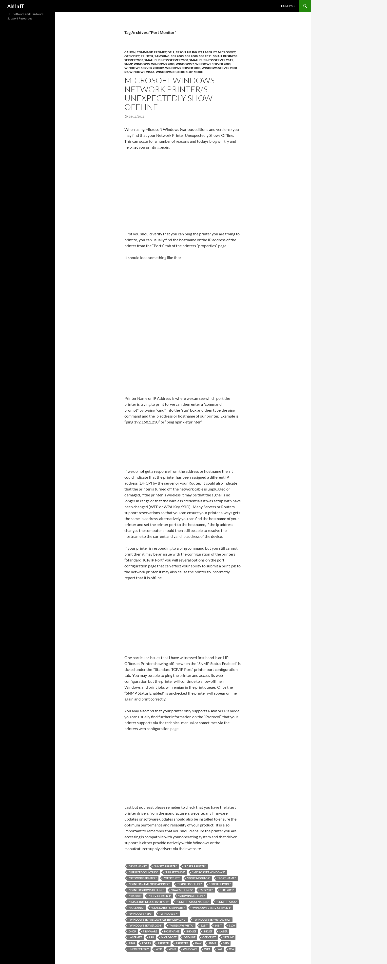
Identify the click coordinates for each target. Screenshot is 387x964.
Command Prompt (151, 52)
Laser (223, 931)
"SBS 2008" (206, 890)
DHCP (132, 931)
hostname (171, 931)
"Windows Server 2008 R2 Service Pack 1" (158, 919)
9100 (232, 925)
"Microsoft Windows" (208, 872)
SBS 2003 (177, 56)
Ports (146, 943)
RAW (198, 943)
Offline (228, 937)
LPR (151, 937)
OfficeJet (131, 56)
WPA (207, 949)
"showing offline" (191, 895)
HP (189, 52)
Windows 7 (185, 64)
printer (163, 943)
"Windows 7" (168, 913)
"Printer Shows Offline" (146, 890)
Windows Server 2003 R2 (144, 68)
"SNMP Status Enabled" (193, 901)
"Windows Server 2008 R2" (212, 919)
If (181, 452)
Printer (147, 56)
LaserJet (210, 52)
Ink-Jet (191, 931)
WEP (159, 949)
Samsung (162, 56)
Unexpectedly (139, 949)
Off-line (189, 937)
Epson (181, 52)
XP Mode (196, 72)
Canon (129, 52)
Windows (142, 64)
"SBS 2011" (227, 890)
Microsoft (226, 52)
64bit (218, 925)
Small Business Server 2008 (166, 60)
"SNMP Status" (226, 901)
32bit (204, 925)
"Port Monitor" (199, 878)
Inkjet (208, 931)
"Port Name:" (226, 878)
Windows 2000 (162, 64)
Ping (132, 943)
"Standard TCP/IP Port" (168, 907)
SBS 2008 (191, 56)
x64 (219, 949)
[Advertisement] (182, 190)
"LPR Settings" (175, 872)
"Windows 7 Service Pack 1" (211, 907)
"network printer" (143, 878)
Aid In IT (15, 6)
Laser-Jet (135, 937)
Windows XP (166, 72)
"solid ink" (136, 907)
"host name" (138, 866)
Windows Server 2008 (182, 68)
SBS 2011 (205, 56)
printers (182, 943)
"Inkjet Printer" (165, 866)
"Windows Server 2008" (145, 925)
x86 (231, 949)
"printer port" (220, 884)
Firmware (150, 931)
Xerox (182, 72)
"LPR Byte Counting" (143, 872)
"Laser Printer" (195, 866)
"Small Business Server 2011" (149, 901)
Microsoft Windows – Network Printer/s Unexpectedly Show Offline (172, 93)
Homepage (288, 5)
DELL (171, 52)
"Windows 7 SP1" (141, 913)
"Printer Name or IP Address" (150, 884)
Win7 (172, 949)
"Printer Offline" (189, 884)
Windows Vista (142, 72)
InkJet (197, 52)
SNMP (128, 64)
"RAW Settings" (182, 890)
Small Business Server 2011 (211, 60)
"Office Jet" (172, 878)
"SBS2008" (135, 895)
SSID (226, 943)
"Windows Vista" (181, 925)
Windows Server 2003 (213, 64)
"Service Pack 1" (160, 895)
